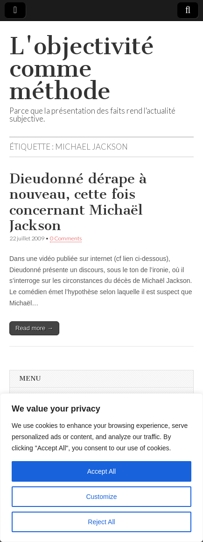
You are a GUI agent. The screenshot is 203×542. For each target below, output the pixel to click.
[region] (101, 467)
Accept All (101, 471)
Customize (101, 496)
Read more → (34, 328)
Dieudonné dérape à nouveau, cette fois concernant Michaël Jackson (78, 202)
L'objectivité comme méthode (81, 68)
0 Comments (66, 238)
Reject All (101, 522)
